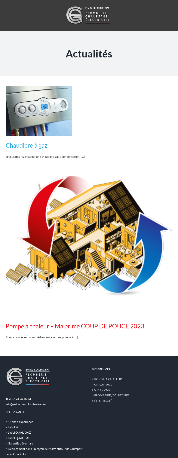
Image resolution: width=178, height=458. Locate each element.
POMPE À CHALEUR (108, 379)
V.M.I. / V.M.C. (103, 390)
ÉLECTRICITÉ (103, 400)
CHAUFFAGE (103, 384)
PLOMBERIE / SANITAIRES (111, 395)
